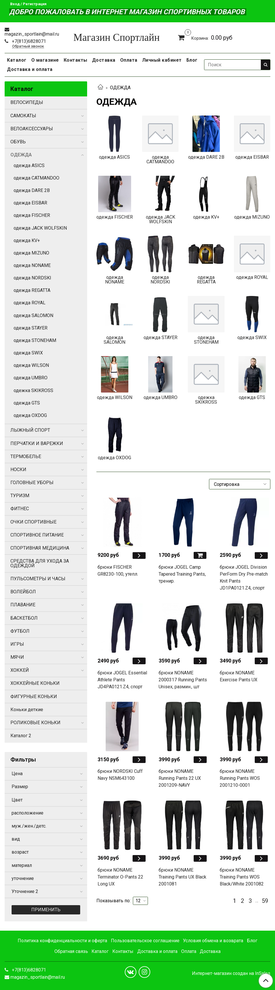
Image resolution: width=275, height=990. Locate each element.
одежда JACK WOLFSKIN (40, 228)
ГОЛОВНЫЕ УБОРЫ (32, 482)
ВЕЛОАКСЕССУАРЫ (31, 128)
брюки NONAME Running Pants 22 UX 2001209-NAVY (180, 778)
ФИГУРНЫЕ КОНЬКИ (33, 696)
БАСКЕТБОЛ (24, 618)
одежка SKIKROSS (33, 390)
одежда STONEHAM (35, 340)
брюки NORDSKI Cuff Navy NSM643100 (120, 774)
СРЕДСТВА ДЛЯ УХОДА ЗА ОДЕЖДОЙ (39, 563)
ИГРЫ (17, 644)
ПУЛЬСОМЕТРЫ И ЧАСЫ (37, 578)
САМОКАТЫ (23, 115)
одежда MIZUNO (31, 253)
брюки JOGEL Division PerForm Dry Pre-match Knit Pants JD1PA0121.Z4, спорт (244, 577)
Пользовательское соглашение (145, 940)
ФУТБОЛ (20, 631)
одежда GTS (27, 403)
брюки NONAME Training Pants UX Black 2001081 (182, 877)
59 (265, 901)
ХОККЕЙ (19, 670)
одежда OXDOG (30, 415)
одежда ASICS (29, 165)
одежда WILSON (31, 365)
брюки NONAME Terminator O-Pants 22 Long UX (120, 877)
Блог (192, 60)
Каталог (17, 60)
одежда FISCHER (32, 215)
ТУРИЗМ (19, 495)
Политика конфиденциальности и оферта (62, 940)
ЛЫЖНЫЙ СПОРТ (30, 430)
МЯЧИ (17, 657)
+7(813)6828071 (28, 41)
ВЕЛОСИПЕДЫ (26, 102)
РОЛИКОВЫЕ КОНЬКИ (35, 722)
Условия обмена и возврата (213, 940)
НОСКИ (18, 469)
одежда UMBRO (30, 377)
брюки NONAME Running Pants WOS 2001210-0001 (240, 778)
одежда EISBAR (30, 203)
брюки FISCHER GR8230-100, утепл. (118, 570)
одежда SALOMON (33, 315)
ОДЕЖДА (21, 155)
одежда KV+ (27, 240)
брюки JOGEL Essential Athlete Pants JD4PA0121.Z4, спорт (122, 679)
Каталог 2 (20, 735)
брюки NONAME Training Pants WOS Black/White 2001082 (242, 877)
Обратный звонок (28, 46)
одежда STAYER (30, 328)
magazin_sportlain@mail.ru (32, 34)
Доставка (104, 60)
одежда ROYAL (29, 302)
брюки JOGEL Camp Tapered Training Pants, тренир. (182, 574)
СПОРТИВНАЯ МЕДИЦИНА (39, 548)
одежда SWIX (28, 353)
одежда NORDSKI (32, 278)
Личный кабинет (162, 60)
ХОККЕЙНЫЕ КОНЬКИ (35, 683)
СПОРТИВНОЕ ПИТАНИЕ (37, 535)
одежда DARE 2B (32, 190)
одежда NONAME (32, 265)
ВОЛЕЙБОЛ (23, 591)
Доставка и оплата (30, 69)
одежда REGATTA (32, 290)
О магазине (45, 60)
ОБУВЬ (18, 141)
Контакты (75, 60)
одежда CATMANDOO (36, 178)
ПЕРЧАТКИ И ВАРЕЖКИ (36, 443)
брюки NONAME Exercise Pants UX (238, 676)
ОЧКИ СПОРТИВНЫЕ (33, 522)
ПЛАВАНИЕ (22, 604)
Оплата (129, 60)
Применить (45, 909)
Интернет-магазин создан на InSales (231, 973)
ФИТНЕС (19, 508)
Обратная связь (71, 951)
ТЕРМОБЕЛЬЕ (25, 456)
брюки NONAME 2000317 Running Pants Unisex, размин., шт (183, 679)
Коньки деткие (26, 709)
